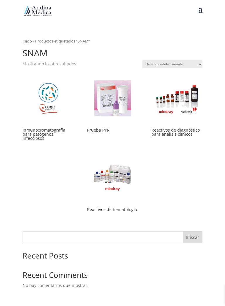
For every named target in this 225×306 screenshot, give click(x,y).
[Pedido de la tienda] (172, 64)
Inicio (27, 41)
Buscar (192, 237)
